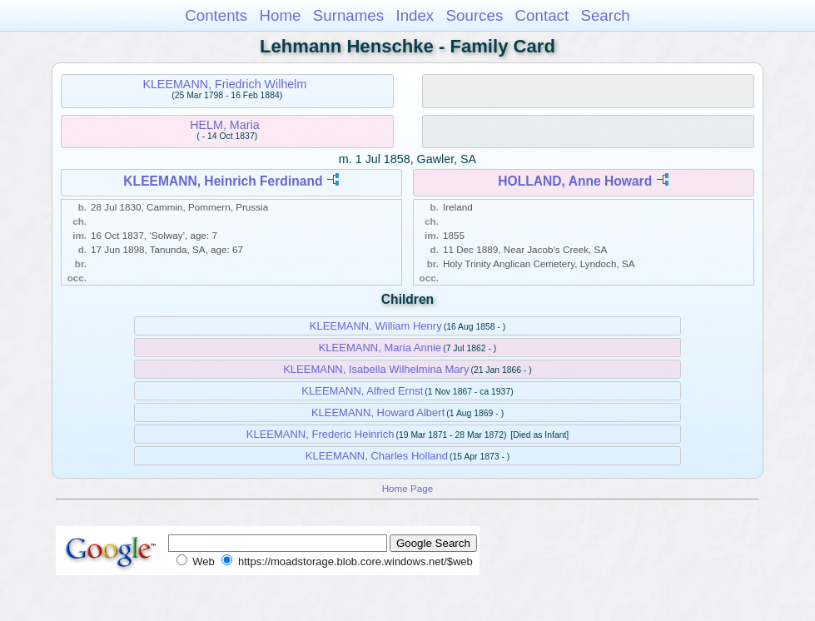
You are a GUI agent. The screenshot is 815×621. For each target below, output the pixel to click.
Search (604, 15)
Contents (216, 15)
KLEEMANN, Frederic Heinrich (320, 434)
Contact (542, 15)
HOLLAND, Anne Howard (575, 181)
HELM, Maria (224, 125)
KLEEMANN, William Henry (376, 326)
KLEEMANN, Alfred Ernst (362, 391)
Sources (475, 15)
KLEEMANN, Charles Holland (377, 456)
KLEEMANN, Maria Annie (380, 347)
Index (414, 15)
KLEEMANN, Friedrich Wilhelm (224, 84)
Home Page (408, 488)
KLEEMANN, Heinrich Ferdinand (222, 181)
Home (280, 15)
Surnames (348, 15)
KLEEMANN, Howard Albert (378, 412)
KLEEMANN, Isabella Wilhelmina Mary (376, 369)
